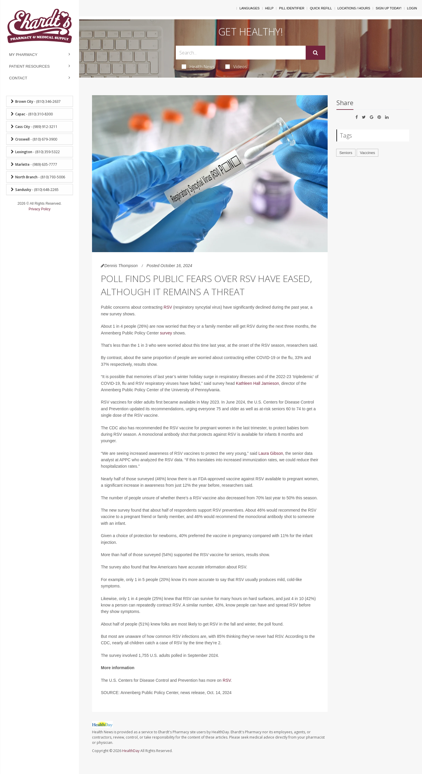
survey (166, 333)
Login (412, 8)
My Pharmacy (23, 54)
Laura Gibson (270, 453)
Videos (236, 66)
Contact (18, 78)
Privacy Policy (40, 209)
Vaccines (367, 153)
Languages (249, 8)
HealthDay (130, 750)
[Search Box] (241, 52)
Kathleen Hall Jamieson (257, 383)
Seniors (345, 153)
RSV (168, 307)
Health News (198, 66)
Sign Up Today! (388, 8)
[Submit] (315, 53)
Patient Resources (29, 66)
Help (269, 8)
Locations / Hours (354, 8)
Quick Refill (321, 8)
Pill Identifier (291, 8)
